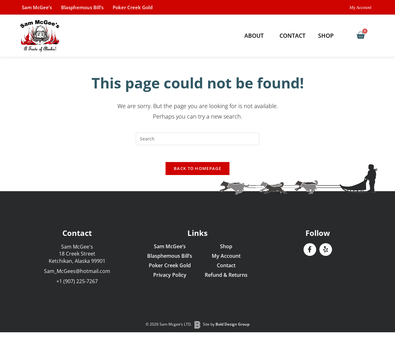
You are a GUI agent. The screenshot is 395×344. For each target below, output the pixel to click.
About (255, 35)
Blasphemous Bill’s (90, 7)
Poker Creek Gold (147, 7)
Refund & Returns (226, 277)
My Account (226, 258)
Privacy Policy (169, 277)
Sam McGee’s (39, 7)
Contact (292, 35)
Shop (327, 35)
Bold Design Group (232, 327)
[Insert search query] (197, 139)
